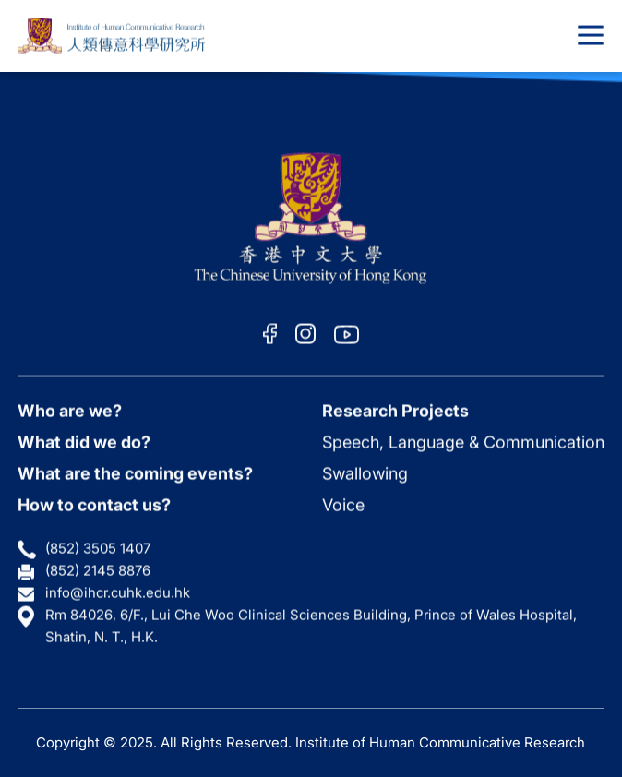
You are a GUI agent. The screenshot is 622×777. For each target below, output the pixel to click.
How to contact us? (94, 504)
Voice (343, 504)
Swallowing (365, 473)
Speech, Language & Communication (463, 441)
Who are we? (70, 410)
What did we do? (84, 441)
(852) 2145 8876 (97, 571)
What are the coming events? (135, 473)
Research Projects (395, 410)
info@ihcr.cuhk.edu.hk (117, 593)
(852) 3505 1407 (97, 548)
